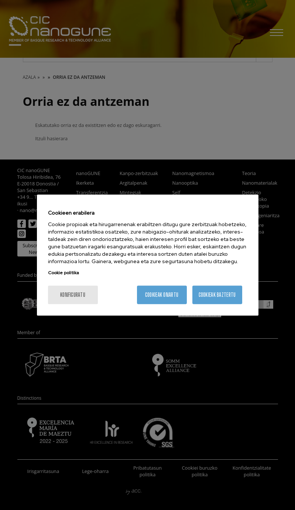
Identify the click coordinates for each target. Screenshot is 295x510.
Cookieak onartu (161, 294)
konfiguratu (72, 294)
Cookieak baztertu (217, 294)
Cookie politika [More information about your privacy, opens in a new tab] (63, 272)
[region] (147, 255)
